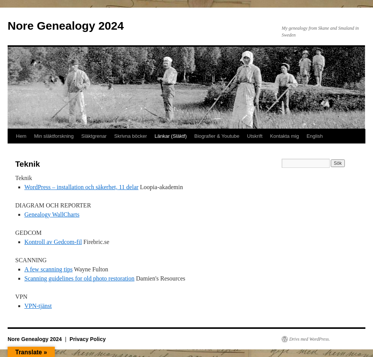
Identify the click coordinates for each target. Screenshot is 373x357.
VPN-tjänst (38, 306)
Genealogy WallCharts (52, 214)
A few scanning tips (48, 269)
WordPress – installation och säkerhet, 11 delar (81, 187)
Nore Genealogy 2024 (66, 25)
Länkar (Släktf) (171, 136)
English (314, 136)
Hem (21, 136)
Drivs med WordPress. (309, 339)
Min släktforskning (53, 136)
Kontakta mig (284, 136)
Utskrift (254, 136)
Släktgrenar (94, 136)
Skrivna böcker (130, 136)
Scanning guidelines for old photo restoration (79, 278)
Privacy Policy (88, 339)
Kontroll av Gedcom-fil (53, 242)
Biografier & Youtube (217, 136)
